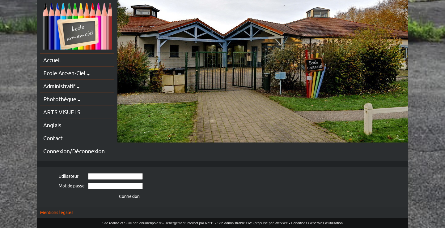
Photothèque (59, 99)
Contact (53, 138)
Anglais (52, 125)
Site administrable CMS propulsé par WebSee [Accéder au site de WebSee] (252, 223)
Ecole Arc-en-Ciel (64, 73)
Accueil (52, 60)
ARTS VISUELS (61, 112)
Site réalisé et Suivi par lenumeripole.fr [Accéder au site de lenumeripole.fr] (132, 223)
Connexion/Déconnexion (74, 151)
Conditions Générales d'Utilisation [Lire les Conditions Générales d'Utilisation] (317, 223)
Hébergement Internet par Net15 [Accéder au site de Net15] (189, 223)
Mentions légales (57, 212)
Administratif (59, 86)
